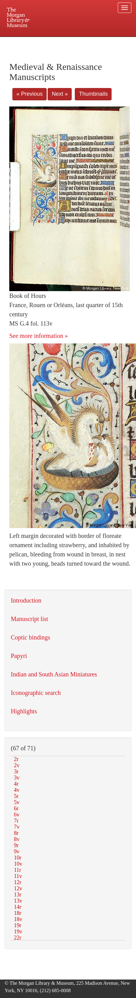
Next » (60, 94)
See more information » (38, 335)
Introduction (26, 600)
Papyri (19, 655)
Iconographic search (36, 692)
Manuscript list (29, 618)
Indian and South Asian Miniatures (54, 674)
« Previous (29, 94)
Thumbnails (93, 94)
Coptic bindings (30, 637)
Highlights (24, 711)
